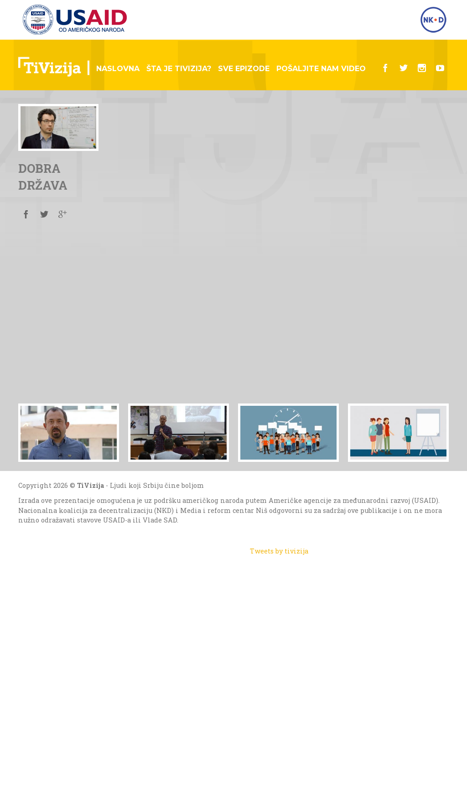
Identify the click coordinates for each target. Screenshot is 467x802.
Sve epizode (244, 68)
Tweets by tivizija (279, 551)
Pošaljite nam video (321, 68)
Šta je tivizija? (178, 68)
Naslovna (118, 68)
